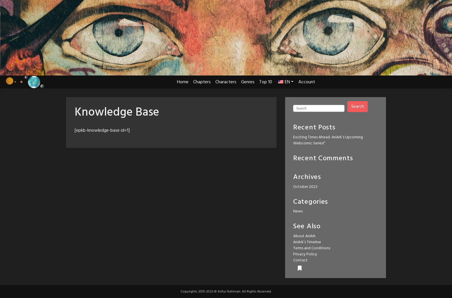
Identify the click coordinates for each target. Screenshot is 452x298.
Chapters (202, 82)
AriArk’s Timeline (307, 242)
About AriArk (304, 236)
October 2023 (305, 187)
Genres (248, 82)
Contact (300, 260)
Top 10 (265, 82)
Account (306, 82)
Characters (225, 82)
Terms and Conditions (311, 248)
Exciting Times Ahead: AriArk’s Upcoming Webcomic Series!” (328, 140)
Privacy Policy (305, 254)
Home (183, 82)
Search (357, 106)
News (298, 211)
